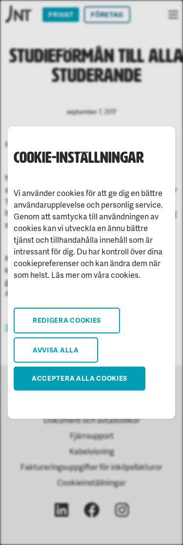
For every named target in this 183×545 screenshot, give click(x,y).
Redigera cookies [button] (67, 320)
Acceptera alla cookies (79, 378)
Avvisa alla (56, 349)
